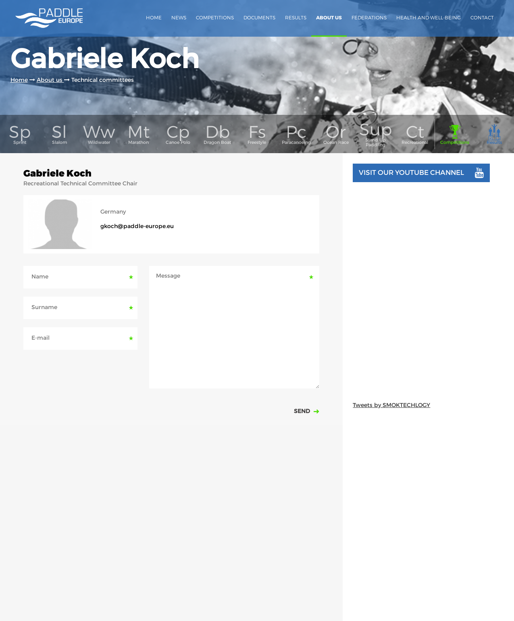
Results (295, 18)
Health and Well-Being (428, 18)
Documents (259, 18)
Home (154, 18)
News (178, 18)
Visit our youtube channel (421, 173)
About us (329, 18)
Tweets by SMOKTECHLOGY (391, 405)
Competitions (215, 18)
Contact (482, 18)
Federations (369, 18)
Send (303, 411)
